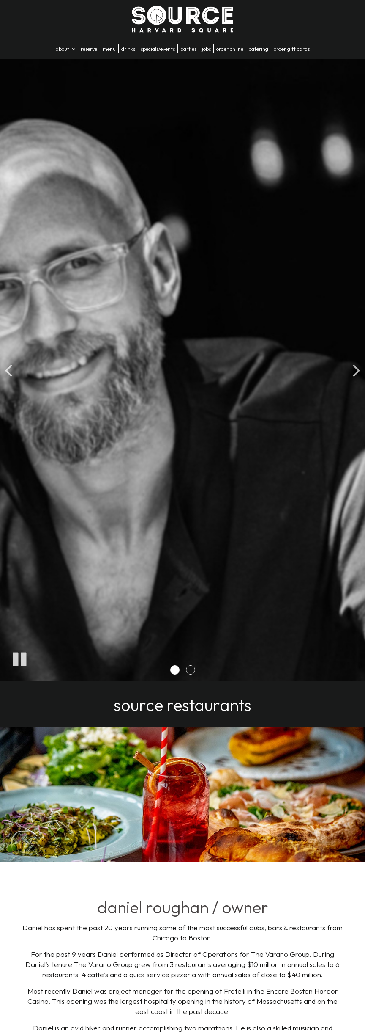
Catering (258, 48)
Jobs (206, 48)
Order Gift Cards (292, 48)
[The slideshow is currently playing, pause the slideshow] (19, 657)
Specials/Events (158, 48)
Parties (188, 48)
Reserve (89, 48)
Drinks (128, 48)
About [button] (65, 48)
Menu (109, 48)
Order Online (229, 48)
